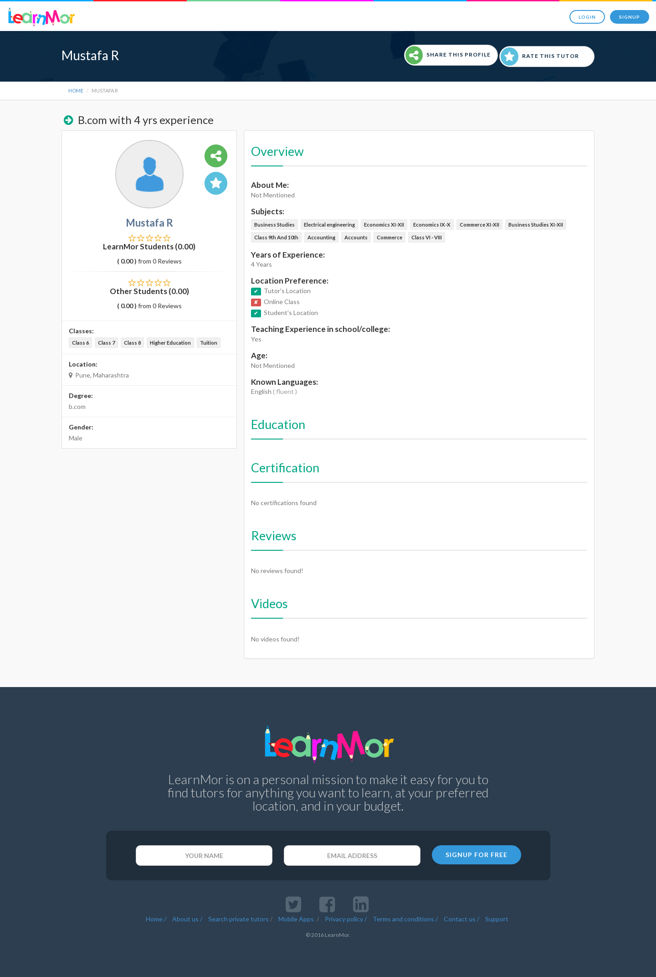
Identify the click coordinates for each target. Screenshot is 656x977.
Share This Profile (448, 55)
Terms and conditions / (405, 919)
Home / (156, 919)
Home (75, 90)
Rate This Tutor (540, 56)
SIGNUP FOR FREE (476, 854)
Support (496, 919)
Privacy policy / (346, 919)
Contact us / (461, 919)
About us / (187, 919)
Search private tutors (238, 919)
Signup (629, 17)
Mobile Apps (296, 919)
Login (587, 17)
